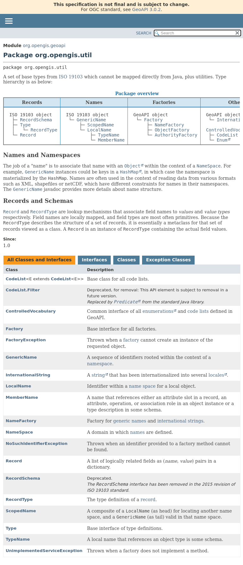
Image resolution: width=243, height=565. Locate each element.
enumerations (158, 311)
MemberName (111, 140)
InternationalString (28, 375)
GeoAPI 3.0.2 (146, 9)
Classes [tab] (126, 259)
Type (25, 124)
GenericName (91, 119)
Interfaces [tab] (94, 259)
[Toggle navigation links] (8, 21)
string (98, 375)
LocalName (99, 129)
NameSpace (19, 432)
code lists (198, 311)
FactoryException (26, 339)
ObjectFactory (172, 129)
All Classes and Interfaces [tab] (39, 259)
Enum (222, 140)
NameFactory (169, 124)
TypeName (108, 134)
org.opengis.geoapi (44, 45)
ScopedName (100, 124)
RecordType (44, 129)
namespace (99, 363)
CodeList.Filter (23, 290)
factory (131, 340)
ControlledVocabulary (31, 311)
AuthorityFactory (176, 134)
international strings (180, 420)
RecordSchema (36, 119)
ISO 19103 (71, 76)
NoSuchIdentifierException (36, 443)
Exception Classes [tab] (168, 259)
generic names (129, 420)
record (147, 499)
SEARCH (144, 33)
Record (28, 134)
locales (216, 375)
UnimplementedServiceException (44, 550)
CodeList (227, 134)
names (137, 432)
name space (142, 386)
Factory (153, 119)
